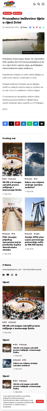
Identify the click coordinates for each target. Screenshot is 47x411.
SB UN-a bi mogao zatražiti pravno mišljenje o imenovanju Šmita (12, 186)
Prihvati (40, 401)
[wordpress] (16, 275)
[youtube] (8, 275)
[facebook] (4, 275)
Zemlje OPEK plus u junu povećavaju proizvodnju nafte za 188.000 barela (34, 241)
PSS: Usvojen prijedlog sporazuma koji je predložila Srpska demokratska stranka (12, 243)
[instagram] (12, 275)
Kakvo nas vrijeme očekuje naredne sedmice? (34, 185)
